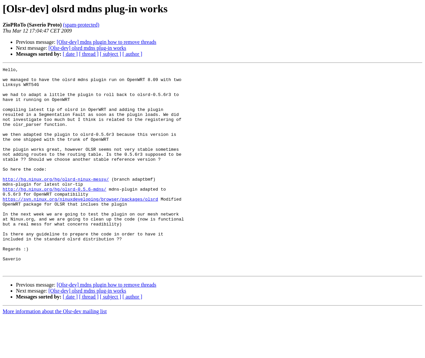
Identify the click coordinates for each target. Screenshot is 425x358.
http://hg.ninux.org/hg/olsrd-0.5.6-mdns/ (54, 214)
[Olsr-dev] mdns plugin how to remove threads (106, 42)
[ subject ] (110, 54)
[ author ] (132, 54)
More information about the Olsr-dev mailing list (55, 352)
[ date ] (70, 54)
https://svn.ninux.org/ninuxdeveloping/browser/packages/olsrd (80, 226)
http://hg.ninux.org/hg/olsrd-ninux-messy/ (56, 202)
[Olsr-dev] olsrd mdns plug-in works (87, 48)
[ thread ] (89, 54)
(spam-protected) (81, 25)
